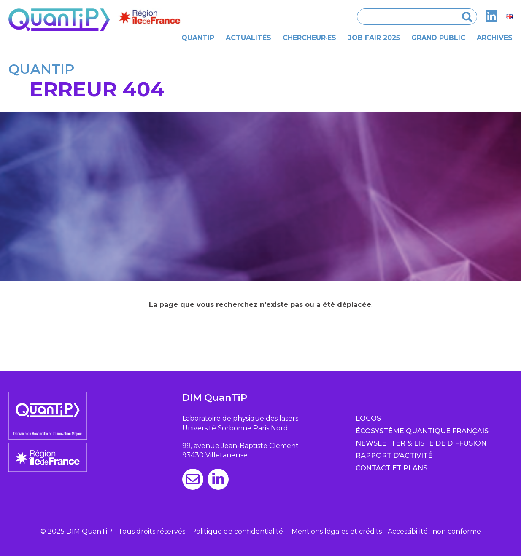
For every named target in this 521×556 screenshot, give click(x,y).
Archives (495, 38)
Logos (368, 418)
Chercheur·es (309, 38)
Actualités (248, 38)
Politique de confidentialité (237, 531)
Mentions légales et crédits (337, 531)
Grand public (438, 38)
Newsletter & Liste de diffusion (421, 443)
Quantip (197, 38)
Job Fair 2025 (374, 38)
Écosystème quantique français (422, 431)
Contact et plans (391, 468)
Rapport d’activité (394, 455)
